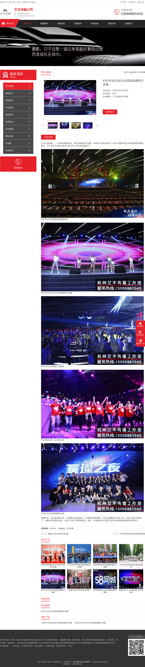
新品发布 (9, 115)
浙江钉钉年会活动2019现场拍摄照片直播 (90, 623)
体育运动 (9, 122)
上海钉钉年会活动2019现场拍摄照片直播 (56, 623)
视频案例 (44, 23)
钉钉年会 (53, 528)
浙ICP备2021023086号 (81, 662)
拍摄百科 (112, 23)
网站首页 (10, 23)
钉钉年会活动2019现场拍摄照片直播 (55, 611)
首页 (125, 72)
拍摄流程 (61, 23)
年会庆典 (9, 107)
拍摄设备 (95, 23)
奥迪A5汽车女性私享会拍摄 (58, 534)
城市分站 (140, 2)
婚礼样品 (9, 136)
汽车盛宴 (9, 129)
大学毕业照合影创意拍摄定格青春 (132, 534)
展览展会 (9, 100)
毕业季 (8, 143)
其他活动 (9, 150)
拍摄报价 (78, 23)
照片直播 (9, 86)
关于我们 (123, 2)
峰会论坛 (9, 93)
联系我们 (132, 2)
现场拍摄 (61, 528)
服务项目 (27, 23)
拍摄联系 (129, 23)
